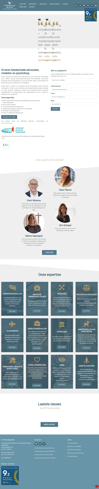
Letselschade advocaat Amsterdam (44, 450)
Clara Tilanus (65, 182)
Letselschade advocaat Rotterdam (44, 443)
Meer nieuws (49, 416)
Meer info (22, 7)
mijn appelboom (84, 40)
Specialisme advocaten (74, 442)
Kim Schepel (65, 217)
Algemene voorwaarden (74, 438)
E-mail (53, 85)
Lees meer (12, 303)
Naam (52, 93)
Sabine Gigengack (34, 228)
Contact (32, 7)
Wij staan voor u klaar (9, 109)
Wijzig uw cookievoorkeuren (75, 445)
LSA (3, 130)
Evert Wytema (34, 192)
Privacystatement (72, 435)
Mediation (43, 4)
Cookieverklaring (72, 448)
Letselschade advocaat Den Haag (44, 440)
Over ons (22, 4)
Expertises (32, 4)
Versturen (55, 101)
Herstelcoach (54, 4)
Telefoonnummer (56, 78)
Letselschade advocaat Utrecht (43, 446)
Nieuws (65, 4)
